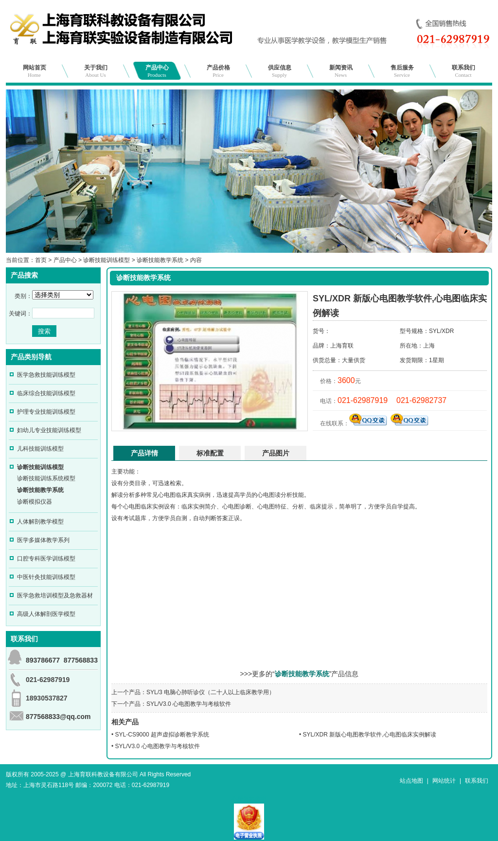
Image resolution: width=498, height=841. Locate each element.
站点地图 (411, 780)
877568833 (81, 660)
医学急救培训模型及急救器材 (55, 595)
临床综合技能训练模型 (46, 393)
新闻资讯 (341, 71)
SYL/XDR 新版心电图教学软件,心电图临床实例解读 (369, 734)
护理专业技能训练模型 (46, 411)
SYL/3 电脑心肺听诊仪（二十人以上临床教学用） (210, 692)
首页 (41, 260)
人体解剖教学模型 (40, 521)
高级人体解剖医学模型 (46, 614)
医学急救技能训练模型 (46, 374)
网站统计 (444, 780)
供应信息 (279, 71)
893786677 (43, 660)
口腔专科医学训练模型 (46, 558)
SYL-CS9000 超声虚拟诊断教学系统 (162, 734)
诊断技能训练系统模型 (46, 478)
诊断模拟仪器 (34, 501)
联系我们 (463, 71)
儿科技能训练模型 (40, 448)
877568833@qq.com (58, 716)
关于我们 (95, 71)
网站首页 (34, 71)
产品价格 (218, 71)
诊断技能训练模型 (106, 260)
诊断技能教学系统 (160, 260)
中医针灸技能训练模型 (46, 577)
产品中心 (157, 71)
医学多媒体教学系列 (43, 540)
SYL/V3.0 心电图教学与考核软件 (188, 704)
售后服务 (402, 71)
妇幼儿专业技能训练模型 (49, 430)
